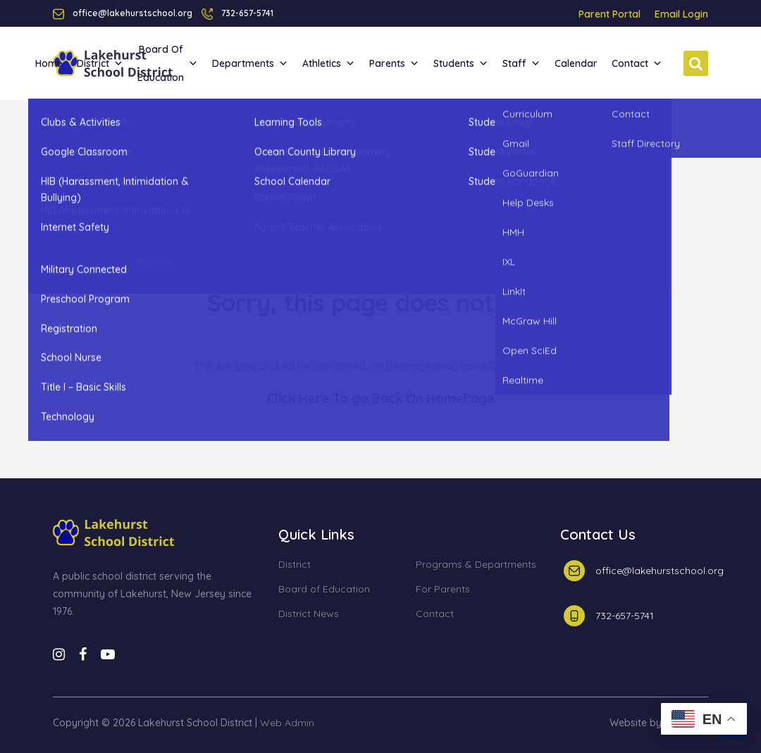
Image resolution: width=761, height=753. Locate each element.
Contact (637, 63)
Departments (250, 63)
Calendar (576, 63)
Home (49, 63)
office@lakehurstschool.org (659, 570)
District (100, 63)
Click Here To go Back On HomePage (381, 398)
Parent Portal (610, 14)
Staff (521, 63)
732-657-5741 (247, 13)
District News (308, 614)
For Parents (443, 589)
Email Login (681, 14)
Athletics (328, 63)
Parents (394, 63)
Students (460, 63)
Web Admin (287, 722)
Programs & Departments (476, 565)
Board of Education (167, 63)
